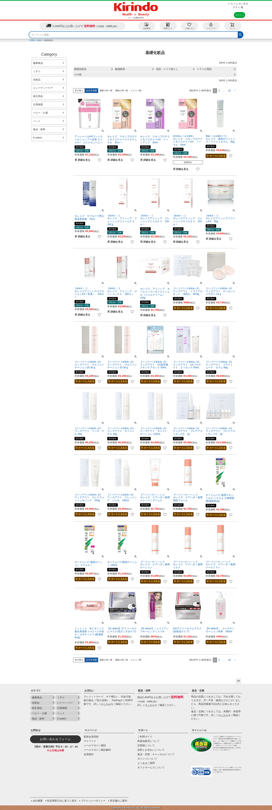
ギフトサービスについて (151, 767)
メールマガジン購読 (95, 745)
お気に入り (189, 25)
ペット (36, 121)
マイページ (211, 25)
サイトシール (199, 730)
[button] (234, 90)
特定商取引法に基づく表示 (62, 800)
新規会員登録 (91, 736)
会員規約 (89, 754)
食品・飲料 (39, 129)
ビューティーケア (43, 87)
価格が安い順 (106, 90)
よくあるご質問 (146, 763)
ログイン (239, 15)
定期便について (146, 745)
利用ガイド (168, 25)
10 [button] (229, 90)
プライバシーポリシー (93, 800)
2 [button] (219, 90)
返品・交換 (198, 690)
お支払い (89, 690)
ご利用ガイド (144, 736)
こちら (107, 704)
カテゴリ (36, 690)
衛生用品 (38, 96)
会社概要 (38, 800)
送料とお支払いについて (151, 749)
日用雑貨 (38, 104)
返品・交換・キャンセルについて (156, 754)
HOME (32, 40)
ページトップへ (238, 681)
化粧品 (39, 40)
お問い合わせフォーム (55, 739)
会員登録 (146, 25)
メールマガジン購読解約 (97, 749)
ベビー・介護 (40, 112)
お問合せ (36, 730)
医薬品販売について (148, 741)
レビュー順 (136, 90)
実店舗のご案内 (118, 800)
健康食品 (38, 63)
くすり (36, 71)
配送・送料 (144, 690)
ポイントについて (147, 758)
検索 (240, 34)
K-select (37, 137)
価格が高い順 (121, 90)
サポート (143, 730)
